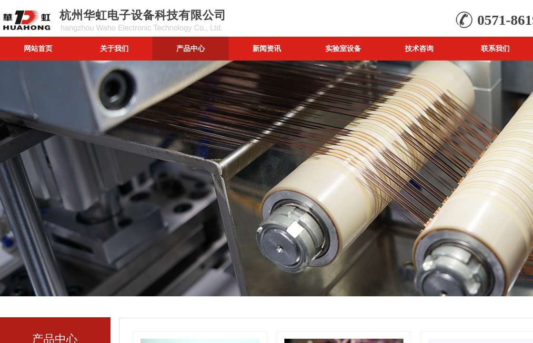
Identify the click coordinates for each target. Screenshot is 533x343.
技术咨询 (419, 48)
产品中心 (190, 48)
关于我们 (114, 48)
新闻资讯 (266, 48)
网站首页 (38, 48)
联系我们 (495, 48)
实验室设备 (343, 48)
